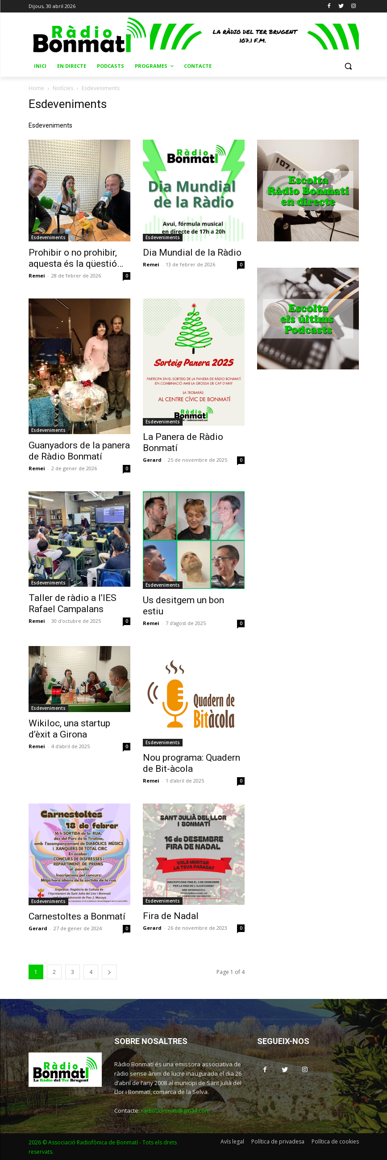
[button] (348, 66)
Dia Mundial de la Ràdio (192, 252)
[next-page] (109, 972)
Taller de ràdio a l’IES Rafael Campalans (73, 603)
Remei (37, 275)
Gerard (152, 459)
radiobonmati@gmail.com (175, 1110)
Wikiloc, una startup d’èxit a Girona (69, 729)
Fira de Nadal (171, 916)
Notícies (63, 88)
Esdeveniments (48, 237)
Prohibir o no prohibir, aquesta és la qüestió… (76, 258)
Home (36, 88)
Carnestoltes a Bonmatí (77, 916)
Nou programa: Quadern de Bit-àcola (191, 763)
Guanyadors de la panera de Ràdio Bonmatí (79, 451)
